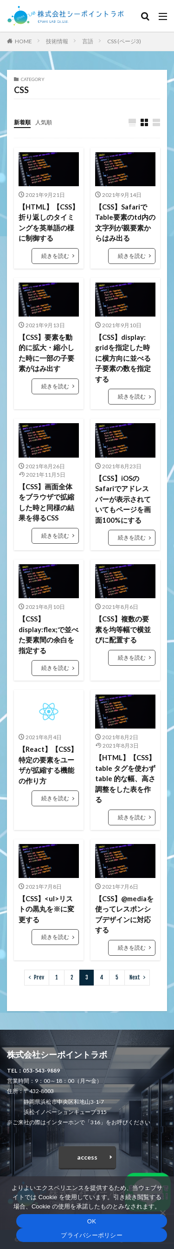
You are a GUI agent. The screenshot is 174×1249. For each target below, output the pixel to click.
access (87, 1157)
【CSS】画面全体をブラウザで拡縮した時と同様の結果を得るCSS (46, 502)
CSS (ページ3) (124, 41)
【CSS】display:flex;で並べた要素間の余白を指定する (48, 634)
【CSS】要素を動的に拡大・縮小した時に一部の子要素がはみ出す (46, 353)
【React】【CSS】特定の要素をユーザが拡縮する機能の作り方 (48, 765)
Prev (39, 977)
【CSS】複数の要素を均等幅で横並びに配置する (123, 629)
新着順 (22, 122)
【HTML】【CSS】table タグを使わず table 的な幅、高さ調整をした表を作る (125, 778)
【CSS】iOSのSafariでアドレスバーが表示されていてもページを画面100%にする (123, 499)
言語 (87, 41)
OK (91, 1221)
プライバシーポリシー (91, 1235)
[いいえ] (162, 1212)
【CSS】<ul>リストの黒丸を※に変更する (46, 909)
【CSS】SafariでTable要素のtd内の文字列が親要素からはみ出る (125, 223)
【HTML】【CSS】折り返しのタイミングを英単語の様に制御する (49, 223)
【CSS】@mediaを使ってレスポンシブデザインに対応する (124, 914)
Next (134, 977)
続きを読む (55, 255)
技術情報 (57, 41)
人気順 (43, 122)
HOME (23, 41)
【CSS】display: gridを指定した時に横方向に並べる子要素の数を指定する (123, 358)
